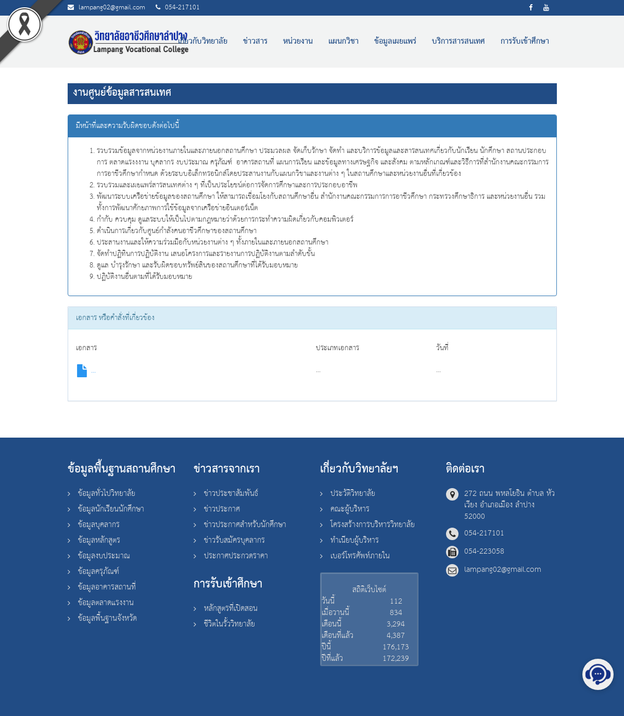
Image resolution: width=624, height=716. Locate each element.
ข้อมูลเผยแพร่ (395, 41)
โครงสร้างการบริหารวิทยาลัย (372, 525)
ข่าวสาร (255, 41)
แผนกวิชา (343, 41)
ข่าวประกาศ (222, 509)
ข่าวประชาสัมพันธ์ (231, 494)
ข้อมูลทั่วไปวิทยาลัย (106, 494)
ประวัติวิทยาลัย (352, 494)
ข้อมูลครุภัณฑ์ (98, 572)
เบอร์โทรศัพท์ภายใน (360, 556)
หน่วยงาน (298, 41)
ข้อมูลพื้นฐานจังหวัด (107, 618)
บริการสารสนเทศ (458, 41)
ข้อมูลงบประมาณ (104, 556)
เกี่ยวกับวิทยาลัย (202, 41)
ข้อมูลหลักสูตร (99, 540)
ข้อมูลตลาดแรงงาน (106, 603)
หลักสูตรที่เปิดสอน (231, 609)
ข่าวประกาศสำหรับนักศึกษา (245, 525)
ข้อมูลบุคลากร (99, 525)
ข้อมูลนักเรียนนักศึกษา (111, 509)
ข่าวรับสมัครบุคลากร (234, 540)
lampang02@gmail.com (112, 8)
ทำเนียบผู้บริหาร (354, 540)
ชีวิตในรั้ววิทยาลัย (229, 624)
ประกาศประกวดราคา (236, 556)
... (86, 370)
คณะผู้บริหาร (350, 509)
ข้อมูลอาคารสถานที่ (107, 587)
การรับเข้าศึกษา (525, 41)
